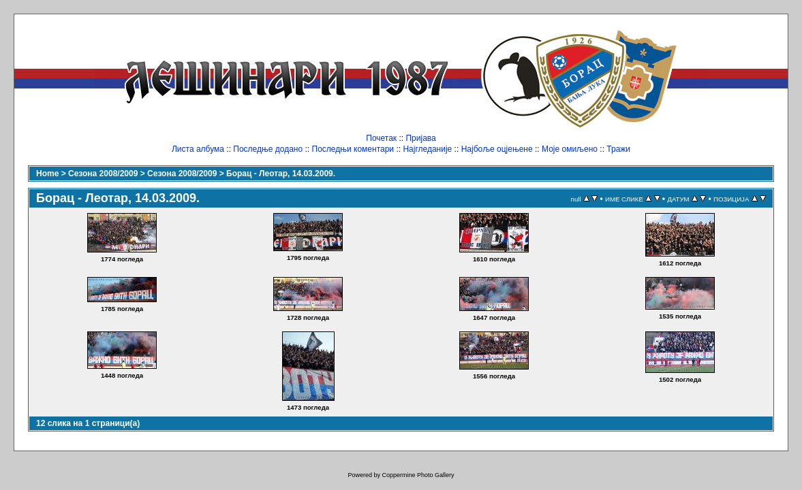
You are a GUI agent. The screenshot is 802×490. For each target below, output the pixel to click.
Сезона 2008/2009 (103, 173)
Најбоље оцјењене (497, 149)
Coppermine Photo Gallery (418, 475)
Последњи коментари (353, 149)
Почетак (381, 138)
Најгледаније (427, 149)
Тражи (618, 149)
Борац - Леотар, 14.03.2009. (280, 173)
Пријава (420, 138)
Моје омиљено (570, 149)
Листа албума (198, 149)
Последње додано (268, 149)
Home (47, 173)
